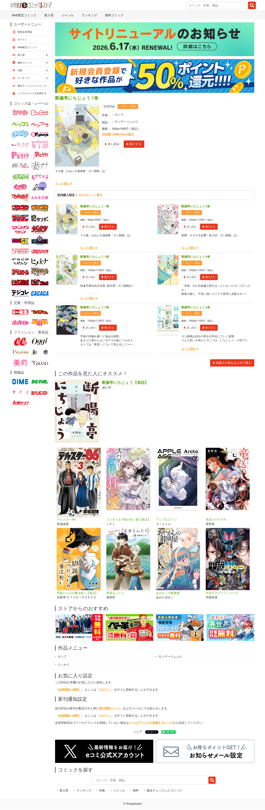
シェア (137, 731)
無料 (136, 790)
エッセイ (63, 664)
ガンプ (119, 114)
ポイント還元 (129, 106)
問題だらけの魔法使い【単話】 (77, 593)
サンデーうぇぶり (126, 121)
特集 (102, 790)
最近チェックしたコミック (164, 790)
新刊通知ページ (109, 708)
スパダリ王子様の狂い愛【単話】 (128, 519)
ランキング (89, 15)
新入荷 (49, 15)
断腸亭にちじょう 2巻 (195, 206)
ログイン (105, 689)
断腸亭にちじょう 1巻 (94, 206)
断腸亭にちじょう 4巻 (195, 256)
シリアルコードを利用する (32, 93)
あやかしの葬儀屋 (168, 593)
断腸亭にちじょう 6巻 (195, 307)
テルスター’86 (66, 519)
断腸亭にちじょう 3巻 (94, 256)
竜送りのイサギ (216, 519)
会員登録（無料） (70, 689)
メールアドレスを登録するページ (151, 722)
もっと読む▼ (64, 183)
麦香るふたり (115, 593)
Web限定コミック (24, 15)
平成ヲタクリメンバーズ (222, 593)
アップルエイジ (166, 519)
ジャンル (67, 15)
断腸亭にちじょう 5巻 (94, 307)
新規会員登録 (24, 31)
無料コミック (114, 15)
